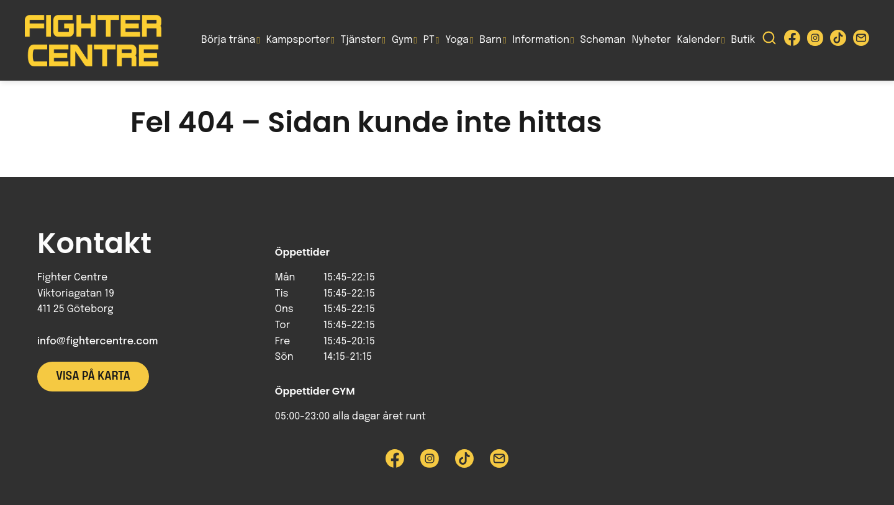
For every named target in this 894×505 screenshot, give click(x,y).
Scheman (603, 40)
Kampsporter (298, 40)
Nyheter (651, 40)
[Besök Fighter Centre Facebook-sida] (792, 40)
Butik (743, 40)
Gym (402, 40)
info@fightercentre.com (97, 341)
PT (429, 40)
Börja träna (228, 40)
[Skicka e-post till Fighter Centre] (861, 40)
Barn (490, 40)
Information (541, 40)
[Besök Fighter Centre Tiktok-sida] (838, 40)
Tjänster (361, 40)
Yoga (457, 40)
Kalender (698, 40)
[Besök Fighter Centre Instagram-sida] (815, 40)
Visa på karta (93, 376)
